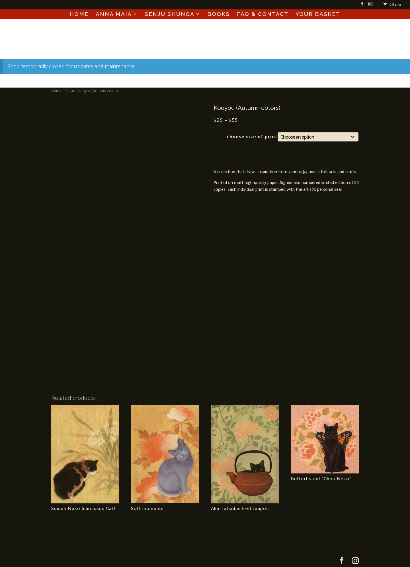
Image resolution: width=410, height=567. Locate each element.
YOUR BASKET (318, 14)
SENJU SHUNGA (169, 14)
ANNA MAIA (114, 14)
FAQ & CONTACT (262, 14)
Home (56, 90)
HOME (79, 14)
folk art (69, 90)
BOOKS (218, 14)
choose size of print (252, 136)
